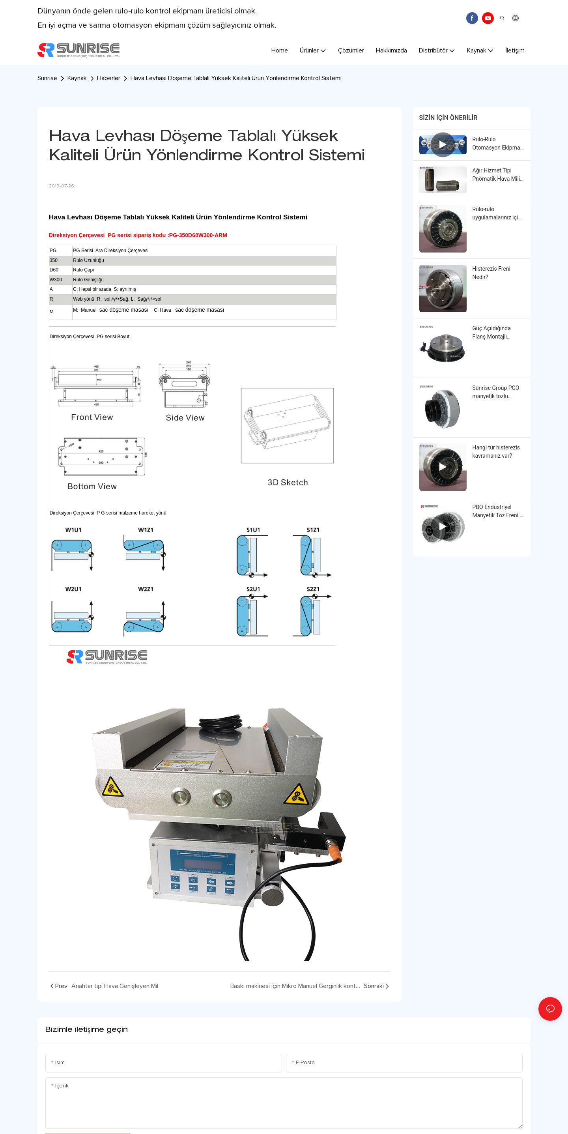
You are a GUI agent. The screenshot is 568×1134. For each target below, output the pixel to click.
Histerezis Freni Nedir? (491, 273)
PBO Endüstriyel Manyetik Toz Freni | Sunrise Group (497, 512)
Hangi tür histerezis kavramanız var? (496, 451)
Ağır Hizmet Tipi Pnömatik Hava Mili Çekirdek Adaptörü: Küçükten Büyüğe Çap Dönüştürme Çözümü (496, 175)
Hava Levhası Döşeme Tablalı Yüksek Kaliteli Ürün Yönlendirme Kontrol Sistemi (236, 78)
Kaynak (77, 78)
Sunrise (47, 78)
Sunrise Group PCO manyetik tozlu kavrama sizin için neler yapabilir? (496, 392)
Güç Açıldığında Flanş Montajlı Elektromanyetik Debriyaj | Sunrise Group (494, 333)
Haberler (108, 78)
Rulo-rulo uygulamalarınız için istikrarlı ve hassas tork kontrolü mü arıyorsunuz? (497, 214)
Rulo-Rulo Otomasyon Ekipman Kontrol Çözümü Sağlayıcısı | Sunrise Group (498, 144)
